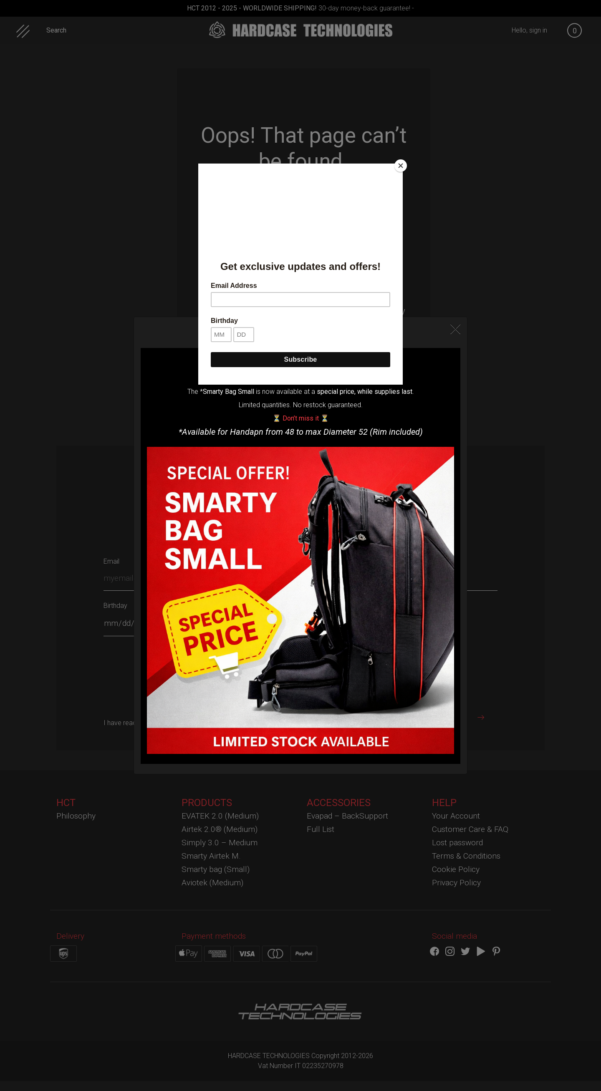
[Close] (400, 165)
